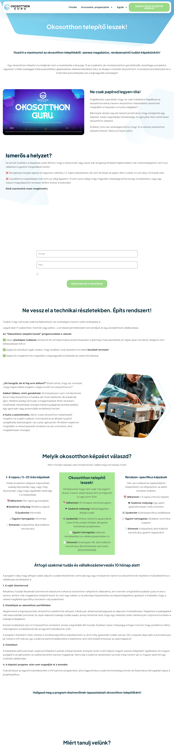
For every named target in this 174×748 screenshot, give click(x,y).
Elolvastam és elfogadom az (69, 274)
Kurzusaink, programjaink (97, 7)
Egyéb (122, 7)
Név (87, 259)
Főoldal (73, 7)
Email (87, 248)
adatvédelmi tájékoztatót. (86, 274)
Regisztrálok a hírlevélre (87, 283)
